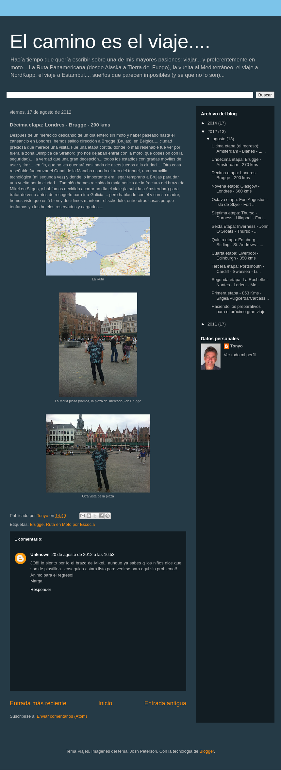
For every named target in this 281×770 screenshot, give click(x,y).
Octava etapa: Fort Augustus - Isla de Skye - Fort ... (239, 202)
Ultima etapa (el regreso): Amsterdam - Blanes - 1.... (238, 148)
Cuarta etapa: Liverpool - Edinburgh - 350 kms (234, 256)
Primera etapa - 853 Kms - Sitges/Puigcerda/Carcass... (240, 296)
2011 (212, 324)
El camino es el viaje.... (110, 41)
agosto (220, 138)
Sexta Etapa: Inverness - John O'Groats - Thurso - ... (239, 229)
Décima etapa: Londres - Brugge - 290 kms (234, 175)
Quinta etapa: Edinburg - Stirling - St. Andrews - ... (237, 242)
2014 (212, 123)
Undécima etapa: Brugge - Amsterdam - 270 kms (236, 162)
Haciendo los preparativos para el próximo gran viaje (238, 309)
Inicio (105, 703)
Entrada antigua (165, 703)
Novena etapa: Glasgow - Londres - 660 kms (235, 189)
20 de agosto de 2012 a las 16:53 (83, 554)
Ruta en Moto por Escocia (70, 524)
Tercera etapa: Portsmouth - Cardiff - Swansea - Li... (237, 269)
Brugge (36, 524)
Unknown (40, 554)
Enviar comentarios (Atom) (62, 716)
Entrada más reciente (38, 703)
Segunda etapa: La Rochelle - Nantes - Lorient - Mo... (239, 282)
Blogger (207, 751)
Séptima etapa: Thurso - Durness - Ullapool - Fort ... (239, 215)
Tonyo (236, 345)
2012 (212, 131)
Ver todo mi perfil (240, 354)
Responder (40, 589)
